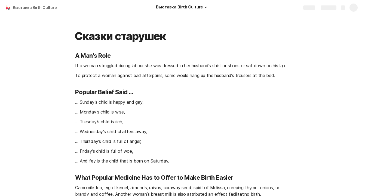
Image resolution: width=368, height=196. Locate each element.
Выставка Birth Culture (35, 7)
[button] (205, 7)
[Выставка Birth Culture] (182, 7)
